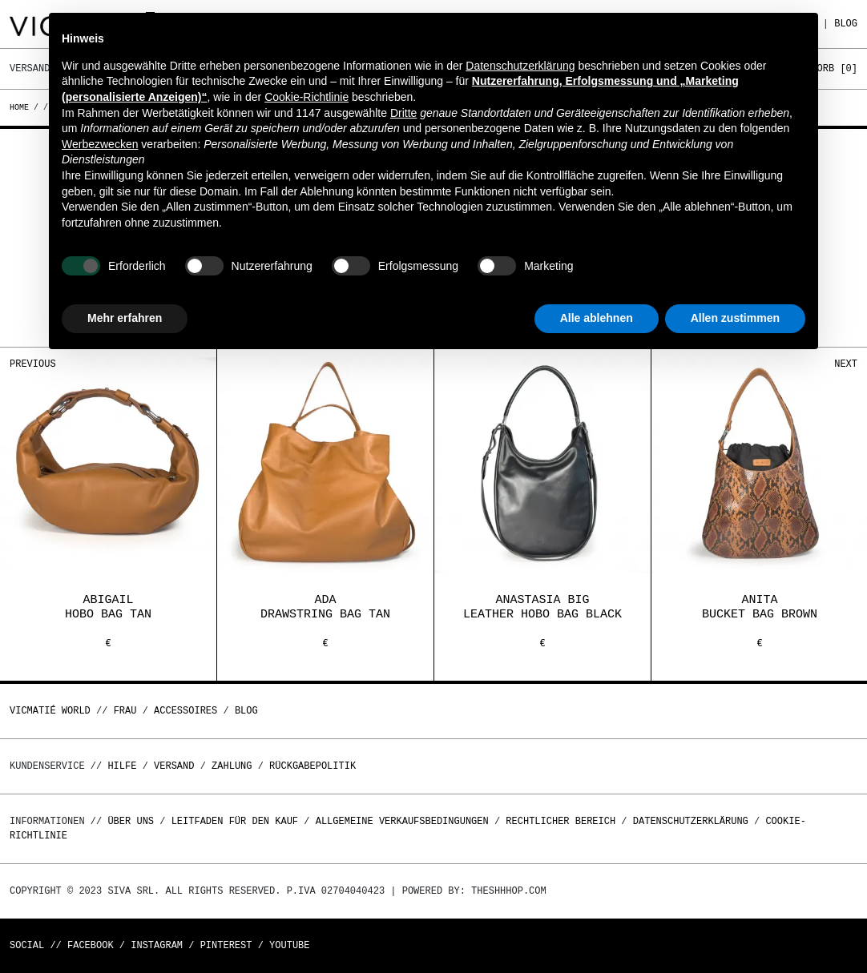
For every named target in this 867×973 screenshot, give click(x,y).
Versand (174, 766)
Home (22, 107)
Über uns (133, 821)
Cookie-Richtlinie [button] (306, 96)
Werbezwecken (100, 144)
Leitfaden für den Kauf (234, 821)
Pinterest (226, 945)
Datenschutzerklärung (690, 821)
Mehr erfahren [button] (124, 318)
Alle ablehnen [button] (596, 318)
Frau (125, 711)
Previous (33, 364)
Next (845, 364)
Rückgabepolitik (312, 766)
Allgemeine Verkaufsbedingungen (402, 821)
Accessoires (185, 711)
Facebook (90, 945)
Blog (845, 23)
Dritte (403, 113)
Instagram (157, 945)
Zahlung (232, 766)
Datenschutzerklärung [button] (520, 65)
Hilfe (121, 766)
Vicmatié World (50, 711)
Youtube (289, 945)
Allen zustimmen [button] (735, 318)
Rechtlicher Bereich (560, 821)
